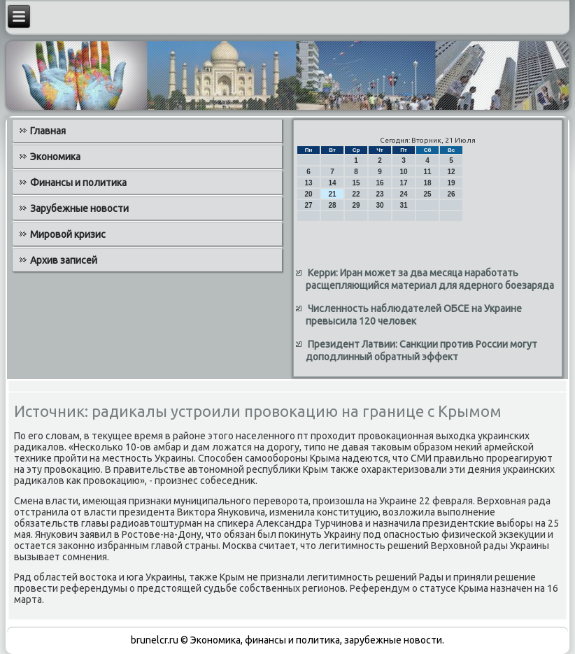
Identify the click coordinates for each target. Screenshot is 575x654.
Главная (48, 130)
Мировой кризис (68, 234)
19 (451, 183)
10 (403, 172)
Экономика (55, 156)
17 (403, 183)
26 (451, 194)
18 (427, 183)
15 (356, 183)
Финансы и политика (78, 182)
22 (356, 194)
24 (403, 194)
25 (427, 194)
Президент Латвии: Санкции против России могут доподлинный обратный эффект (421, 350)
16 (379, 183)
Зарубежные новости (79, 208)
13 (308, 183)
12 (451, 172)
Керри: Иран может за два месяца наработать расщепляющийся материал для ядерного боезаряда (430, 279)
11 (427, 172)
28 (332, 205)
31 (403, 205)
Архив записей (63, 260)
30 (379, 205)
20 (308, 194)
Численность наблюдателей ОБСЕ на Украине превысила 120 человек (414, 315)
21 (332, 194)
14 (332, 183)
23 (379, 194)
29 (356, 205)
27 (308, 205)
